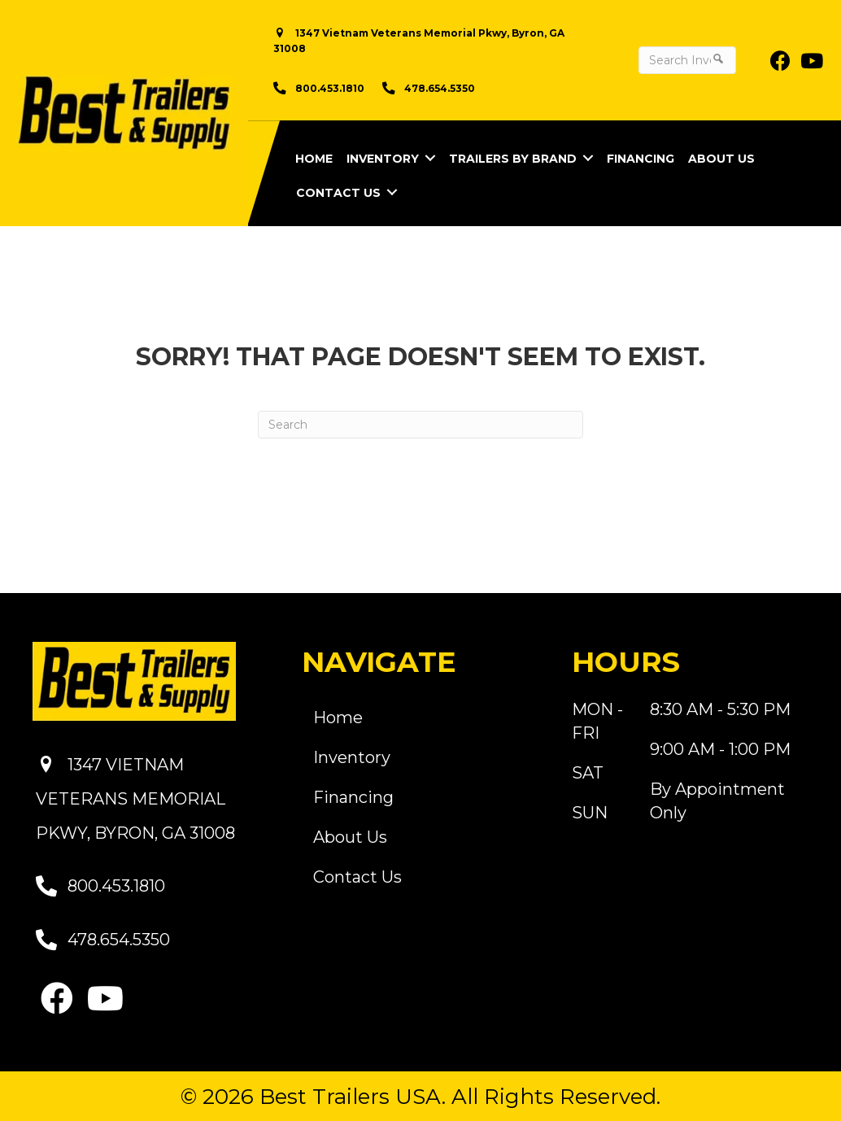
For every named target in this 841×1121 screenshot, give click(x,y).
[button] (430, 157)
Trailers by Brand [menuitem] (513, 158)
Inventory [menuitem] (382, 158)
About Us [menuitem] (721, 158)
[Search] (420, 424)
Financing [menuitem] (640, 158)
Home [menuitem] (314, 158)
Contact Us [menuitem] (338, 192)
